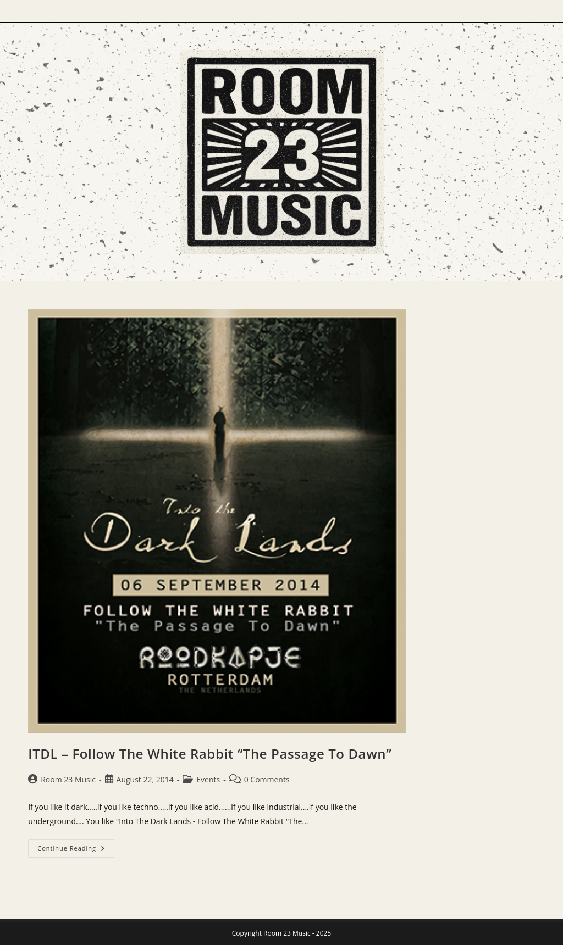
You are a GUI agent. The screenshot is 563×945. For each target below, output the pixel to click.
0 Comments (267, 779)
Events (208, 779)
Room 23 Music (68, 779)
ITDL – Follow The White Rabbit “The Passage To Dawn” (209, 753)
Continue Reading (75, 850)
